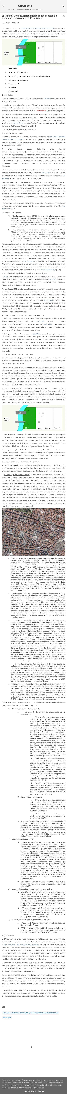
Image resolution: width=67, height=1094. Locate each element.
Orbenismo (25, 5)
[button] (63, 16)
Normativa (7, 1017)
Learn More (30, 1091)
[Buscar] (63, 6)
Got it (41, 1091)
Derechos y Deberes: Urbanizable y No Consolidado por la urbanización (30, 1013)
